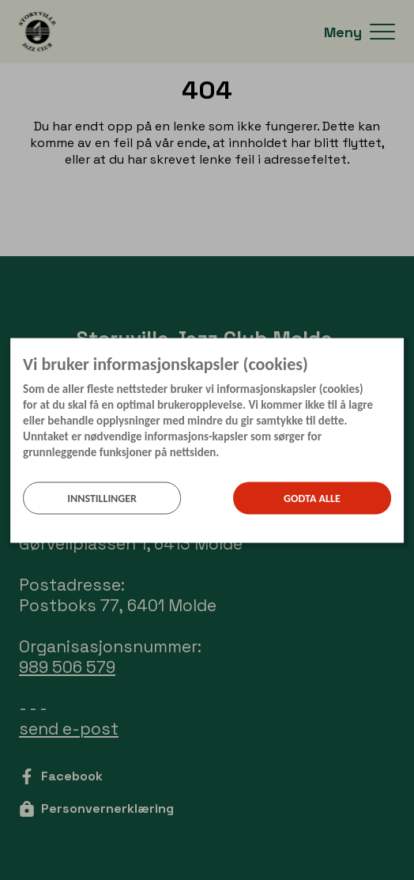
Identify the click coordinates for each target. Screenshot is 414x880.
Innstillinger (102, 497)
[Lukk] (399, 349)
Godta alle (312, 497)
